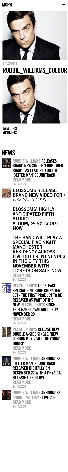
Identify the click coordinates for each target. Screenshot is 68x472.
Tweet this (9, 128)
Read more (22, 180)
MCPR (7, 4)
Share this (9, 132)
